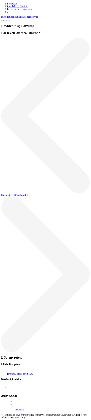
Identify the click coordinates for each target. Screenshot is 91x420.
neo (32, 17)
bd (6, 17)
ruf (16, 17)
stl (9, 17)
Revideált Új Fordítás (17, 6)
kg (19, 17)
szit (12, 17)
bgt (28, 17)
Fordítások (12, 3)
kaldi (23, 17)
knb (3, 17)
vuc (36, 17)
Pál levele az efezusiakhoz (19, 9)
